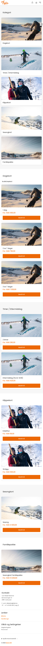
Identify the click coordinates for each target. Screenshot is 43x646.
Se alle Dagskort (7, 181)
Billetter (3, 616)
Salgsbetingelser (6, 627)
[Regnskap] (36, 2)
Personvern (4, 629)
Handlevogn (5, 619)
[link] (21, 32)
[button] (40, 2)
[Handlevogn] (32, 2)
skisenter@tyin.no (12, 603)
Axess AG (9, 643)
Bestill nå (21, 218)
